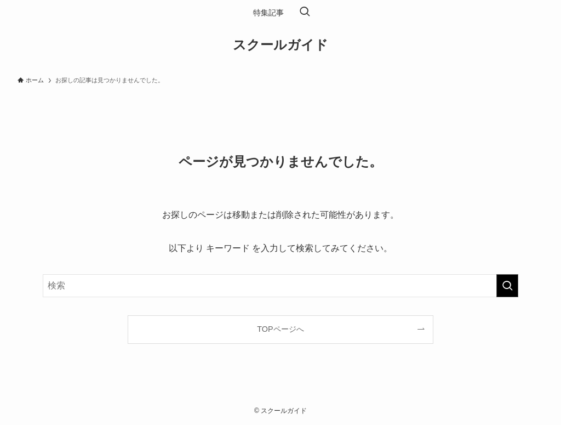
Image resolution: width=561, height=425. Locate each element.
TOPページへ (280, 329)
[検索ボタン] (305, 12)
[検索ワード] (280, 285)
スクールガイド (280, 45)
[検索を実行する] (507, 285)
